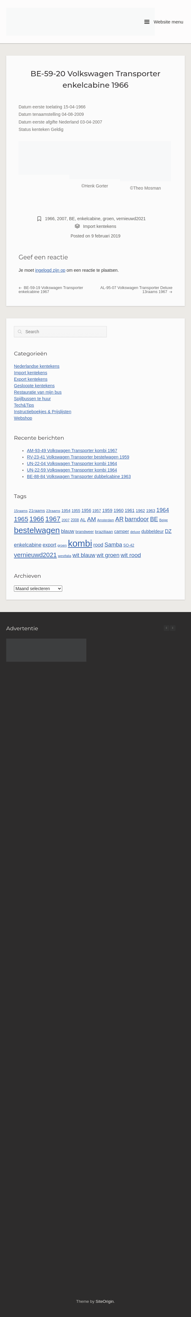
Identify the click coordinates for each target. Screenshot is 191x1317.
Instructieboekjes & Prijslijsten (42, 411)
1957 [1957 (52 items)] (96, 511)
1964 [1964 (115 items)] (162, 510)
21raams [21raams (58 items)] (37, 510)
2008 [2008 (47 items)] (75, 520)
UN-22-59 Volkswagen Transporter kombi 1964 (72, 470)
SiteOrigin (105, 1301)
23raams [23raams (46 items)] (53, 511)
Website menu (163, 21)
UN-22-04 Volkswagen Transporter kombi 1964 (72, 463)
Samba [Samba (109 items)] (113, 545)
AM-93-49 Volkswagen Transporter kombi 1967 (72, 450)
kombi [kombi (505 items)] (80, 543)
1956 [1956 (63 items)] (86, 510)
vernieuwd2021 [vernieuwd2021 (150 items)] (35, 555)
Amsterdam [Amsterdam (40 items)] (105, 520)
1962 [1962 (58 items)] (140, 510)
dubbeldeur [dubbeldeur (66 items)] (152, 531)
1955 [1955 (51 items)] (76, 511)
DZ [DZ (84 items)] (168, 531)
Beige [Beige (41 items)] (163, 520)
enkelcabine (89, 218)
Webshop (23, 418)
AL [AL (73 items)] (83, 519)
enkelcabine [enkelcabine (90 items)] (27, 545)
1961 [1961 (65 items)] (130, 510)
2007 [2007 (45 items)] (66, 520)
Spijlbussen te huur (32, 398)
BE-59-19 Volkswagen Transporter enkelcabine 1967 (51, 290)
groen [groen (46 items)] (62, 545)
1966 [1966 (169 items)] (36, 519)
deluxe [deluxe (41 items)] (135, 532)
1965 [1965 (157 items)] (21, 518)
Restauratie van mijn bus (38, 392)
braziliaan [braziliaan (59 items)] (104, 531)
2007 (62, 218)
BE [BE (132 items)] (154, 519)
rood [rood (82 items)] (98, 544)
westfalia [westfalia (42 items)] (64, 556)
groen (108, 218)
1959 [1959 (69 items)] (107, 510)
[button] (173, 628)
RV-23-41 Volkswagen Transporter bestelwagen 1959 (78, 457)
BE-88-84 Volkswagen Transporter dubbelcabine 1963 (79, 476)
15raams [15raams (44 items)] (21, 511)
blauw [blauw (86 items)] (67, 531)
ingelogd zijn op (50, 270)
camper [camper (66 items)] (121, 531)
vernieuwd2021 (131, 218)
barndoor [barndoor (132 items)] (137, 519)
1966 (49, 218)
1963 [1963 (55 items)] (150, 510)
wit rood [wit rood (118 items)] (131, 555)
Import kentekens (99, 226)
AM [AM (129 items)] (91, 519)
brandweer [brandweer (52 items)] (85, 532)
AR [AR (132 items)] (119, 519)
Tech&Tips (24, 405)
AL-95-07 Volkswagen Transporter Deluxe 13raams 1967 (136, 290)
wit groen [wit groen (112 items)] (108, 555)
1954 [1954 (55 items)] (65, 510)
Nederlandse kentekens (36, 366)
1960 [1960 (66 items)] (119, 510)
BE (72, 218)
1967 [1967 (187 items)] (52, 519)
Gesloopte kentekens (34, 385)
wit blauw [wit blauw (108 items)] (83, 555)
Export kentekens (30, 379)
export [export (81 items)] (49, 544)
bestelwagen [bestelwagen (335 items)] (37, 530)
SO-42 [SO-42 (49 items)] (128, 545)
